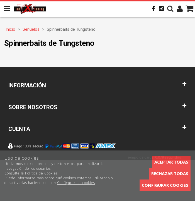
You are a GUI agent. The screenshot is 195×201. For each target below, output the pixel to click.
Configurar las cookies (76, 182)
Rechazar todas (169, 173)
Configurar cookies (165, 185)
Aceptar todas (171, 162)
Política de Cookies (41, 173)
